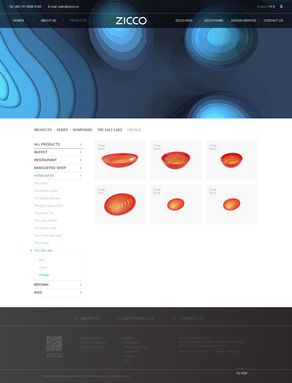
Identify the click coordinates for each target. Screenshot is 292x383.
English (262, 6)
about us (48, 20)
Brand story (90, 339)
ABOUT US (90, 320)
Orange (134, 130)
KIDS (126, 362)
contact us (191, 320)
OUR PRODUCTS (138, 320)
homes (18, 20)
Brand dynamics (92, 348)
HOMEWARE (82, 130)
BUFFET (128, 339)
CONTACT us (273, 20)
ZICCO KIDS (184, 20)
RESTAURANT (132, 344)
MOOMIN (128, 357)
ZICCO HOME (213, 20)
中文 (272, 6)
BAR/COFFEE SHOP (135, 348)
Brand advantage (93, 344)
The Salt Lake (109, 130)
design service (243, 20)
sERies (62, 130)
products (78, 20)
